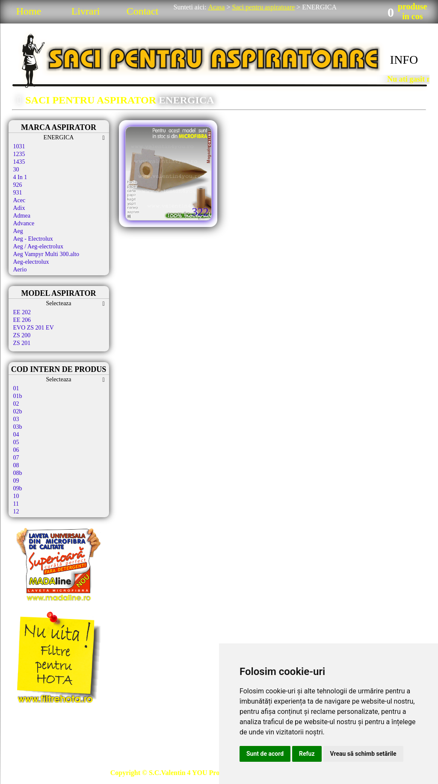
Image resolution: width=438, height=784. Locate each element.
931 (17, 192)
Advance (24, 223)
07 (16, 457)
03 (16, 419)
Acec (19, 200)
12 (16, 511)
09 (16, 480)
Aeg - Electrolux (33, 239)
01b (17, 396)
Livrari (85, 11)
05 (16, 442)
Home (28, 11)
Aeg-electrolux (31, 262)
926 (17, 185)
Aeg (18, 231)
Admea (21, 215)
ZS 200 (22, 335)
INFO (404, 59)
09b (17, 488)
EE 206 (22, 320)
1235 (19, 154)
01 (16, 388)
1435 (19, 162)
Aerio (20, 269)
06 (16, 450)
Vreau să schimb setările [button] (363, 753)
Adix (19, 208)
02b (17, 411)
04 (16, 434)
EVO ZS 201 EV (33, 327)
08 (16, 465)
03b (17, 427)
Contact (143, 11)
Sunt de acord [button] (265, 753)
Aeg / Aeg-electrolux (38, 246)
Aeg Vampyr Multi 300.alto (46, 254)
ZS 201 (22, 343)
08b (17, 473)
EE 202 (22, 312)
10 (16, 496)
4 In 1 (20, 177)
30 (16, 169)
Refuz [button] (307, 753)
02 (16, 404)
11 (16, 504)
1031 (19, 146)
